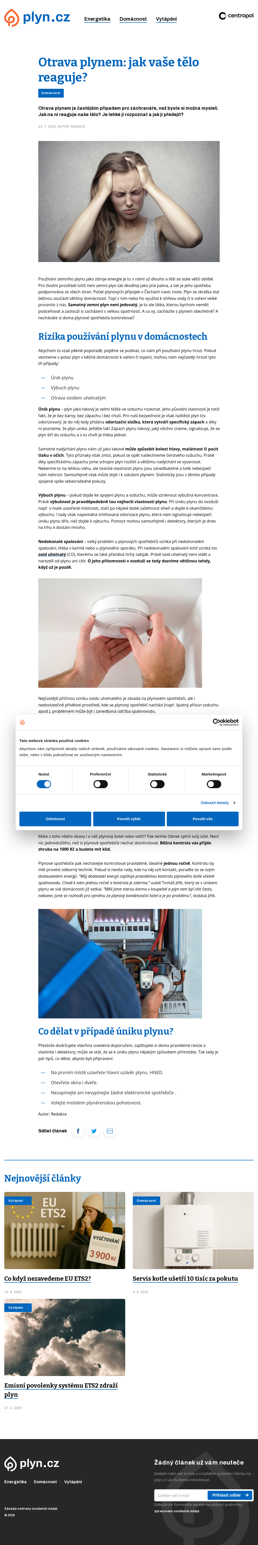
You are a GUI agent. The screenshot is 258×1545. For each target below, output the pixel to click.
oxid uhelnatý (52, 554)
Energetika (97, 19)
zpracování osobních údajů (176, 1511)
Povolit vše (203, 819)
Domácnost (133, 19)
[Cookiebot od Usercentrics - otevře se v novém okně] (217, 722)
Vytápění (166, 19)
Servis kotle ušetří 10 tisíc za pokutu (185, 1278)
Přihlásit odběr (230, 1495)
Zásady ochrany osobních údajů (30, 1508)
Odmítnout (55, 819)
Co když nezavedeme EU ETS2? (47, 1278)
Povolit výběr (129, 819)
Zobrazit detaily (215, 802)
